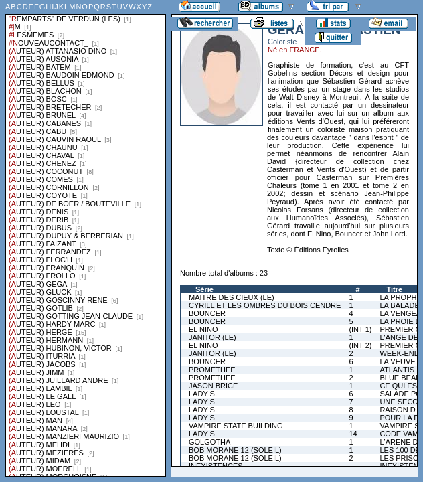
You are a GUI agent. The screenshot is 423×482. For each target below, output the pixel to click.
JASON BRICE (213, 386)
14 (353, 434)
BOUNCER (207, 313)
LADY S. (203, 394)
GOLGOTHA (209, 442)
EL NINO (203, 329)
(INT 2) (360, 345)
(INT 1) (360, 329)
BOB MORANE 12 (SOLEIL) (235, 450)
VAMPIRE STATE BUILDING (236, 426)
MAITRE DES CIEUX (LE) (231, 297)
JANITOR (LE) (212, 337)
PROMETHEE (212, 370)
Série (204, 289)
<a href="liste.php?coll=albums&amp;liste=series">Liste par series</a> (85, 238)
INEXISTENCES (216, 466)
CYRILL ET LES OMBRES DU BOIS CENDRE (265, 305)
